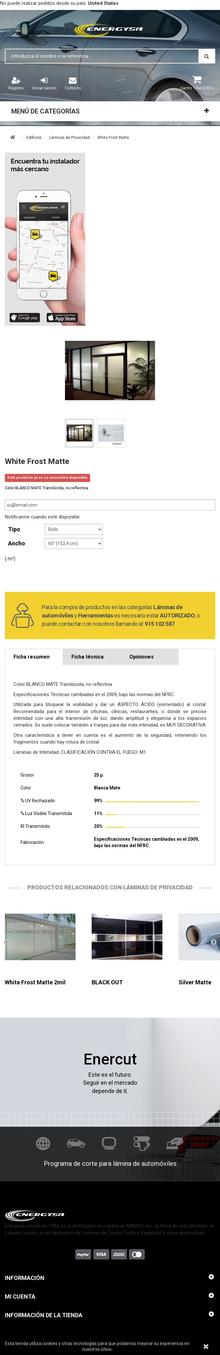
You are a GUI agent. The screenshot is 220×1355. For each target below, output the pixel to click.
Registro (15, 83)
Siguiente (213, 941)
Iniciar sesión (44, 83)
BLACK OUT (107, 982)
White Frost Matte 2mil (35, 982)
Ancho (17, 543)
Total (197, 88)
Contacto (73, 83)
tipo (15, 529)
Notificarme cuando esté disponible (42, 517)
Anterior (6, 941)
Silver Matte (195, 982)
